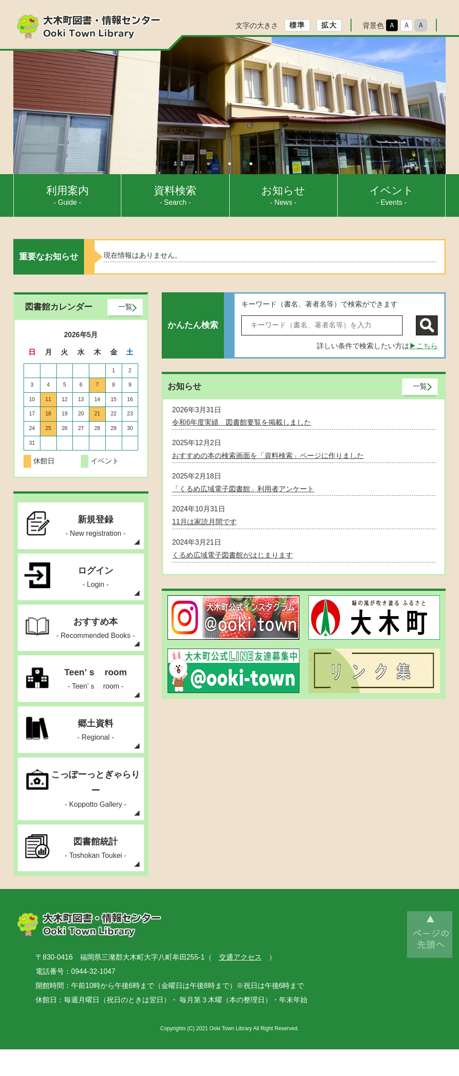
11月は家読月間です (204, 522)
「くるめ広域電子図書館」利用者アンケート (243, 489)
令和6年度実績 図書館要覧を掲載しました (241, 422)
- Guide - (67, 195)
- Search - (175, 195)
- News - (283, 195)
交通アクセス (240, 984)
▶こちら (423, 346)
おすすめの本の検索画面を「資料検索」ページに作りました (268, 455)
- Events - (391, 195)
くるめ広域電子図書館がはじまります (232, 555)
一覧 (125, 307)
